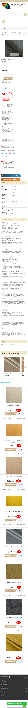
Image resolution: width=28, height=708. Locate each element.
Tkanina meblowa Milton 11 (14, 582)
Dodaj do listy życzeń (7, 418)
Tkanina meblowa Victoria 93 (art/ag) (14, 547)
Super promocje (5, 382)
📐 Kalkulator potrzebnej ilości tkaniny (10, 175)
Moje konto (4, 688)
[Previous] (2, 367)
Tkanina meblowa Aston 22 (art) (14, 405)
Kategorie (7, 32)
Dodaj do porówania (21, 418)
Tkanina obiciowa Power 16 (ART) (14, 653)
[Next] (25, 367)
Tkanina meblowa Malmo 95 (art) (14, 617)
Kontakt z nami (18, 1)
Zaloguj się (24, 1)
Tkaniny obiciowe (14, 32)
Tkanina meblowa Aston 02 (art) (14, 476)
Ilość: (4, 72)
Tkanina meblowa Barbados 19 (14, 511)
